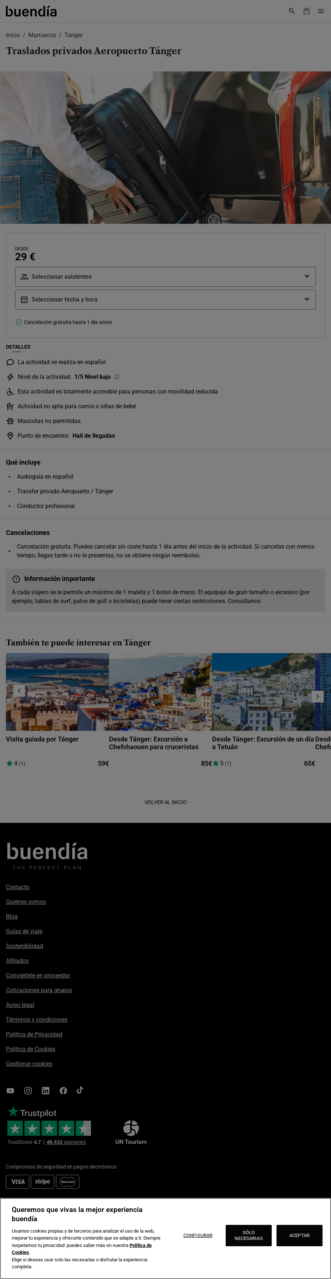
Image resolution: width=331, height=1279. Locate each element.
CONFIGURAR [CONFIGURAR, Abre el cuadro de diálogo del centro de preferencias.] (197, 1235)
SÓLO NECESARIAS (249, 1235)
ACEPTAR (299, 1235)
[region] (165, 1238)
